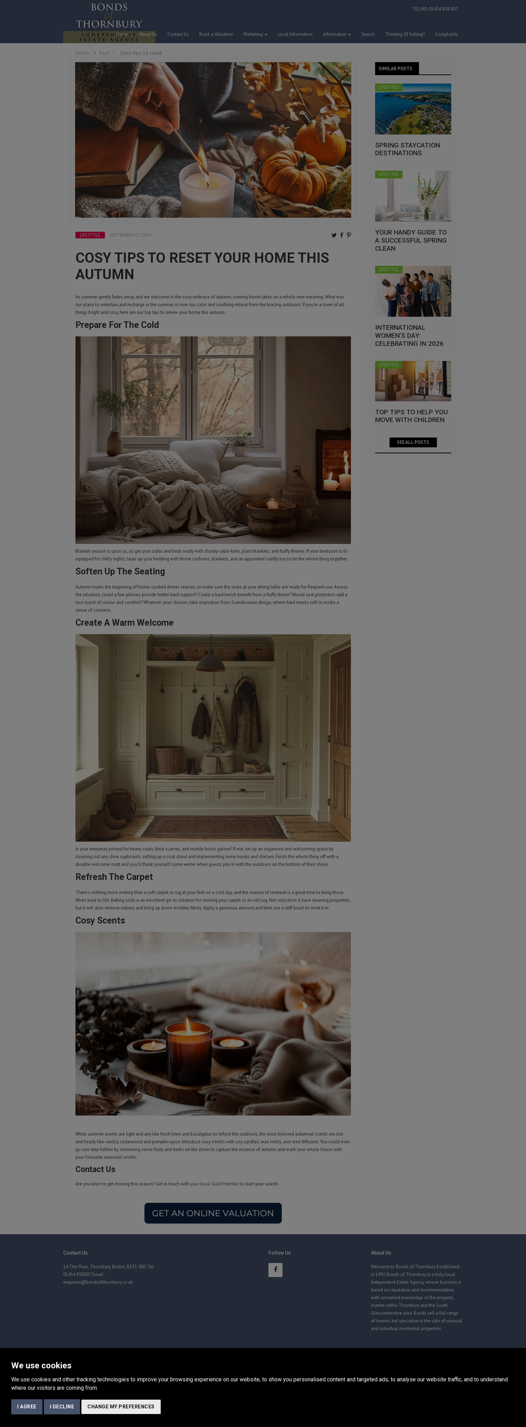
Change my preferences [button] (121, 1406)
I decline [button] (62, 1406)
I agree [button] (26, 1406)
